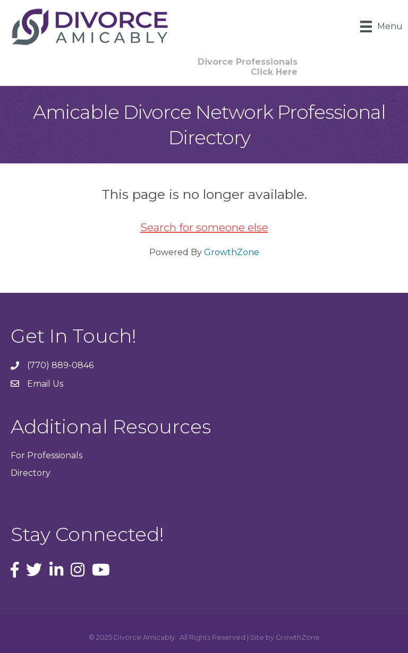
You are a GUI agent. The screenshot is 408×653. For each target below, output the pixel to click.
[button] (247, 66)
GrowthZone (231, 252)
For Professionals (46, 455)
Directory (30, 473)
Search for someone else (204, 227)
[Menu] (381, 26)
